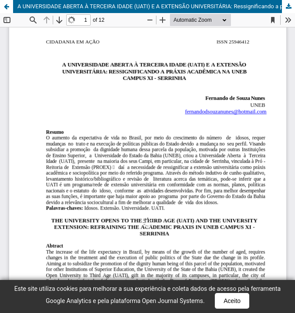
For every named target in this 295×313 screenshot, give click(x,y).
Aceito (232, 300)
